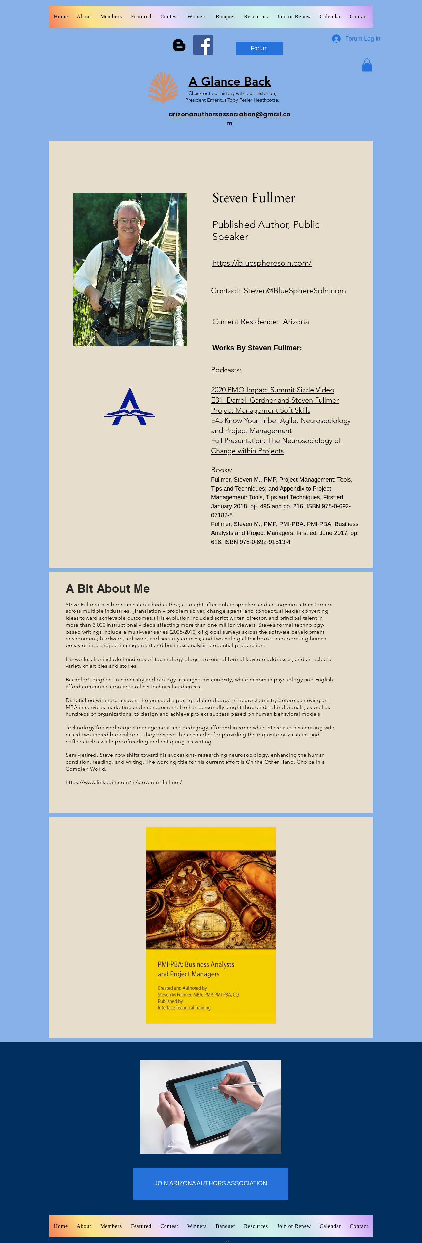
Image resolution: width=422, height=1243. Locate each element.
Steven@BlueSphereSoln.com (295, 290)
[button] (367, 65)
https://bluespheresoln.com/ (262, 263)
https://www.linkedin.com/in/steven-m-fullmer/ (124, 782)
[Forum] (259, 48)
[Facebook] (203, 45)
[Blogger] (179, 45)
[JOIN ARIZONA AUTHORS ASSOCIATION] (210, 1184)
